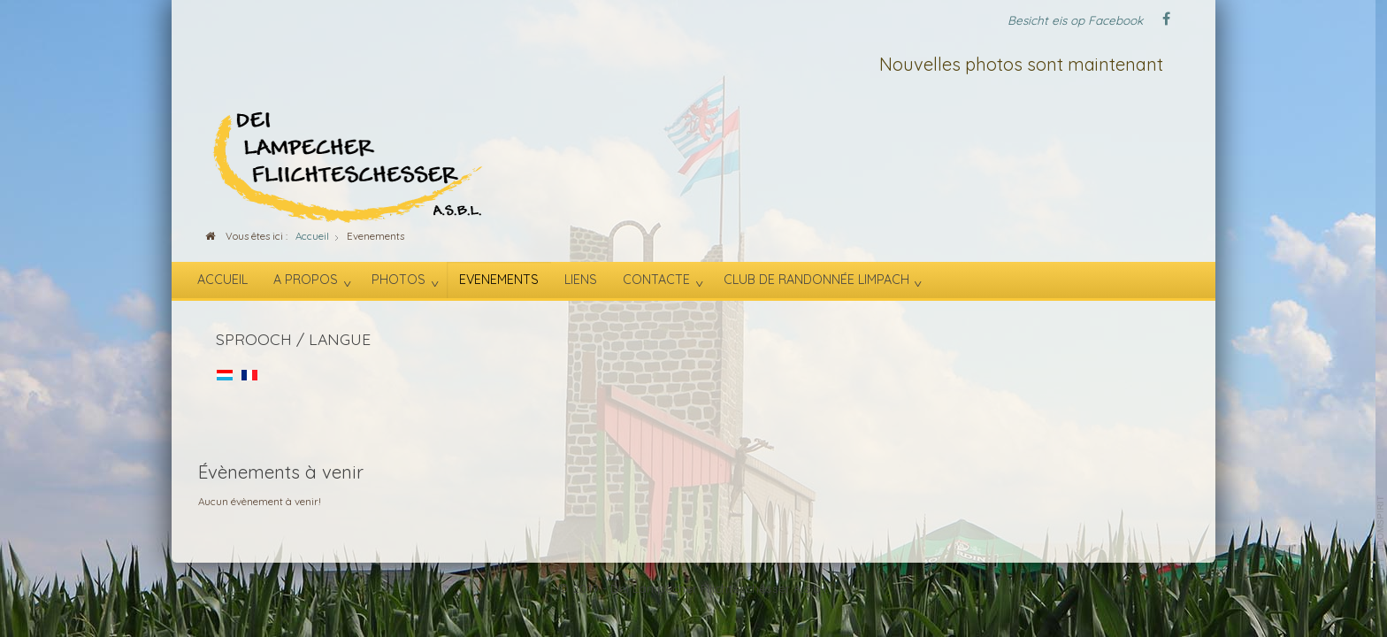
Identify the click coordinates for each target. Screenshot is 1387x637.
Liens (580, 280)
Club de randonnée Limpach (816, 280)
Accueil (222, 280)
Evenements (499, 280)
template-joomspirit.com (1380, 552)
